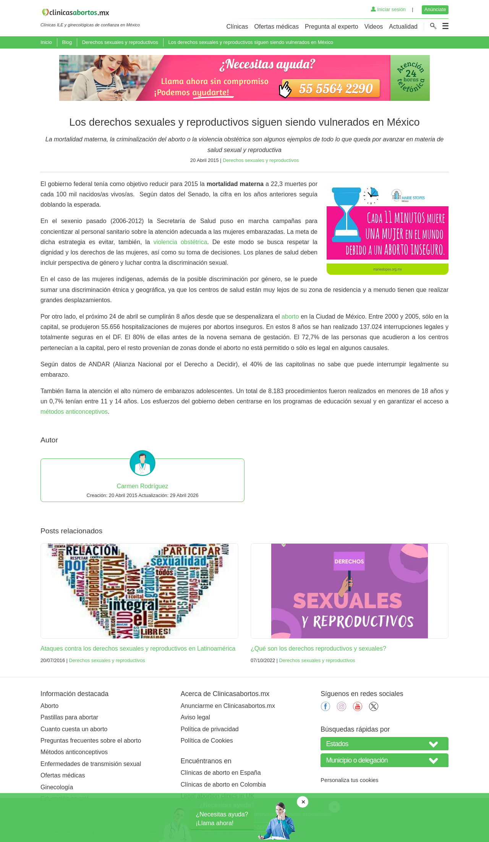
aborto (290, 316)
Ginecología (56, 787)
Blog (67, 42)
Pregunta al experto (331, 26)
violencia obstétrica (180, 242)
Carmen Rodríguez (142, 486)
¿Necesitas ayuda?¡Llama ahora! (222, 818)
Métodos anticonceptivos (74, 752)
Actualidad (403, 26)
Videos (373, 26)
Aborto (49, 706)
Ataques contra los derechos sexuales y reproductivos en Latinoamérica (138, 648)
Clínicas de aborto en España (221, 772)
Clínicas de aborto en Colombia (223, 784)
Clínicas (237, 26)
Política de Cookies (207, 740)
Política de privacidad (210, 729)
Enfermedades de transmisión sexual (90, 764)
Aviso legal (195, 717)
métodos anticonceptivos (74, 411)
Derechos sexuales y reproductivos (120, 42)
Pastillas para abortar (69, 717)
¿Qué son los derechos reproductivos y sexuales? (318, 648)
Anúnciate (435, 9)
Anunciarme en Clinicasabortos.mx (228, 706)
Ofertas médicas (276, 26)
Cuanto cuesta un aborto (73, 729)
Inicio (46, 42)
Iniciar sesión (388, 9)
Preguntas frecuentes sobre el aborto (90, 740)
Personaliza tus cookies (349, 780)
